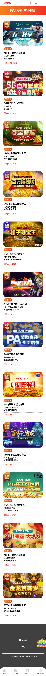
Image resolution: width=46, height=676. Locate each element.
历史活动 (8, 49)
